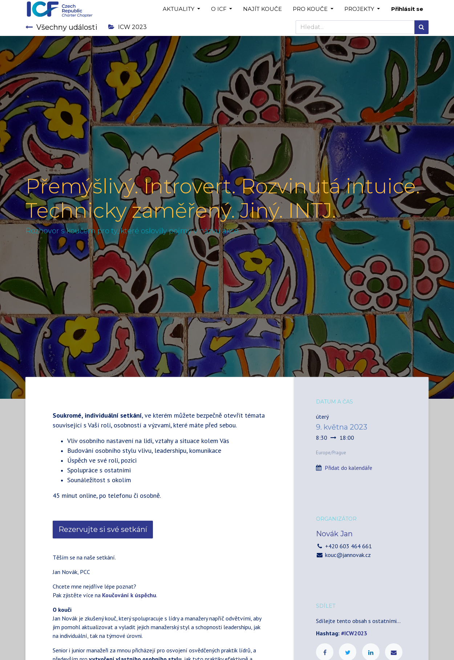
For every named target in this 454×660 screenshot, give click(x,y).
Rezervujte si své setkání (102, 529)
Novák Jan (334, 533)
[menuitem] (262, 9)
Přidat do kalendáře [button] (348, 467)
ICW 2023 (127, 27)
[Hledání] (421, 27)
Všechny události (61, 27)
